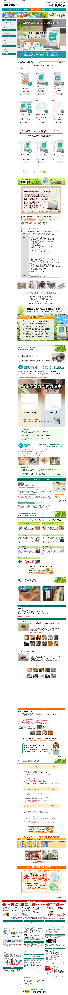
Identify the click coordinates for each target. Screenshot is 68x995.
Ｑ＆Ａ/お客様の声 (25, 9)
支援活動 (6, 51)
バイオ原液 (6, 42)
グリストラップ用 (7, 40)
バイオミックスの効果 (8, 24)
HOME (5, 9)
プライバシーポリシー (41, 977)
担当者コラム (6, 49)
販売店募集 (51, 9)
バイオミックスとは (8, 22)
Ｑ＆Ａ (5, 31)
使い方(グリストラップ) (9, 27)
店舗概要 (44, 9)
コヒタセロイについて (8, 47)
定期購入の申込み (7, 43)
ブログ (57, 9)
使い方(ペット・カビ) (8, 25)
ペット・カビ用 (7, 38)
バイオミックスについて (14, 9)
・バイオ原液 (61, 963)
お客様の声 (6, 33)
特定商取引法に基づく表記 (27, 977)
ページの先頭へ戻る (61, 342)
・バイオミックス (50, 963)
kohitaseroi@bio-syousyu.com (59, 956)
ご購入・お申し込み (35, 9)
